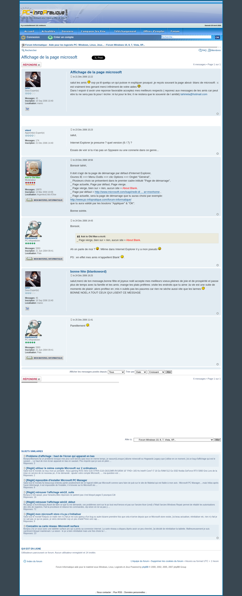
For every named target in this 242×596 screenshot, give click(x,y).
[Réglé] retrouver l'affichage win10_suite (50, 492)
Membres (216, 50)
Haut (217, 114)
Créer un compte (64, 37)
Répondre (31, 64)
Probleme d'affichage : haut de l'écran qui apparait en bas (60, 456)
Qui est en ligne (31, 548)
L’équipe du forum (140, 561)
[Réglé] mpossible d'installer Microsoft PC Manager (56, 480)
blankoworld (31, 238)
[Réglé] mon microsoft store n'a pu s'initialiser (53, 514)
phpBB (145, 567)
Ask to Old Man (32, 177)
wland (28, 130)
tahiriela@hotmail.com (193, 94)
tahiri (27, 88)
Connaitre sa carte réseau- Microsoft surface (52, 526)
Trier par (136, 371)
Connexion (33, 37)
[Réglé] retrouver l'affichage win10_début (50, 502)
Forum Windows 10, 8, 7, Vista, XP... (125, 45)
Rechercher (31, 50)
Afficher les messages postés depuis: (97, 371)
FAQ (204, 50)
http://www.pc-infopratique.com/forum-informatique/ (100, 199)
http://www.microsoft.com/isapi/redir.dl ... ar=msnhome (127, 191)
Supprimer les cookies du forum (167, 561)
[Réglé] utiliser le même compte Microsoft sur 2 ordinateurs (61, 468)
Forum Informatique (36, 45)
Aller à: (128, 439)
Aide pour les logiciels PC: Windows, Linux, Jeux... (76, 45)
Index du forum (34, 561)
